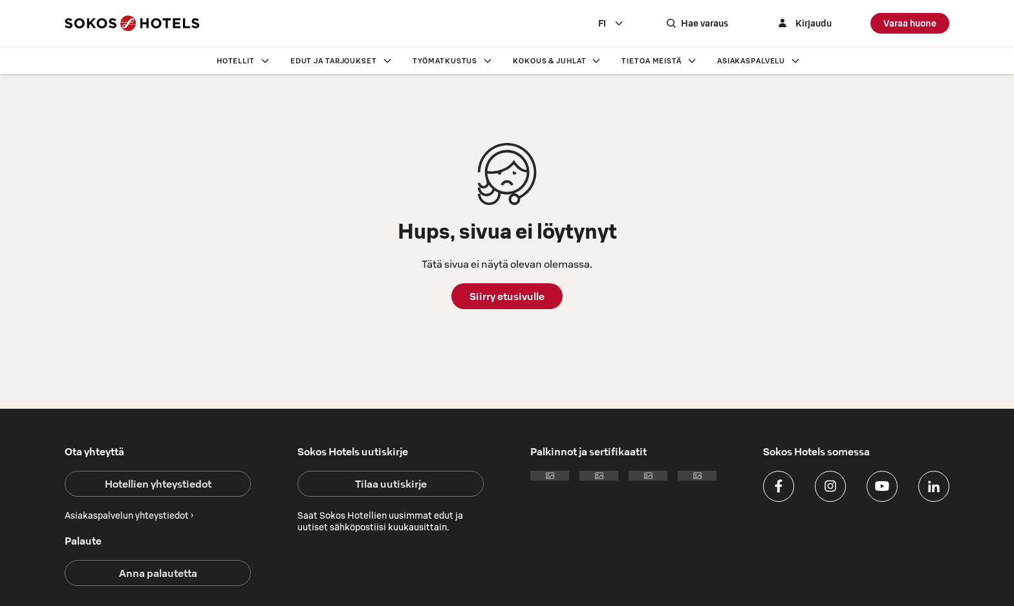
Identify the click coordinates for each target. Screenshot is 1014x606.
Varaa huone (909, 23)
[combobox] (611, 23)
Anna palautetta (158, 573)
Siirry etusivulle (507, 296)
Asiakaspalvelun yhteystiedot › (129, 515)
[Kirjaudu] (803, 23)
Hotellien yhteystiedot (158, 483)
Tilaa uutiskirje (391, 483)
